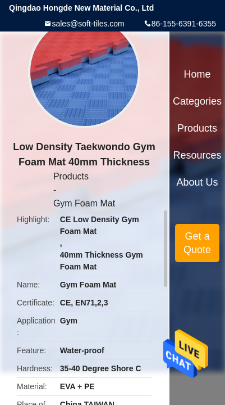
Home (197, 74)
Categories (197, 101)
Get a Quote (197, 243)
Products (71, 176)
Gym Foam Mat (84, 203)
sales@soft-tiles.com (88, 23)
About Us (197, 182)
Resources (197, 155)
